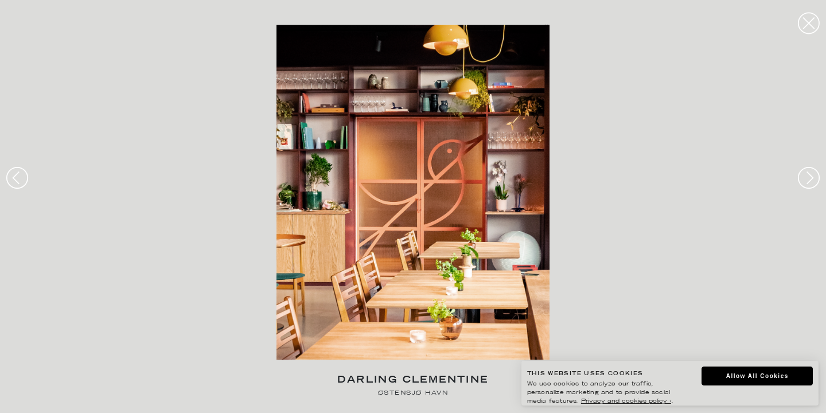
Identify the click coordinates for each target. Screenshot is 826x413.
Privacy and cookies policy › (626, 401)
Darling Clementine (412, 380)
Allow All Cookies (757, 376)
